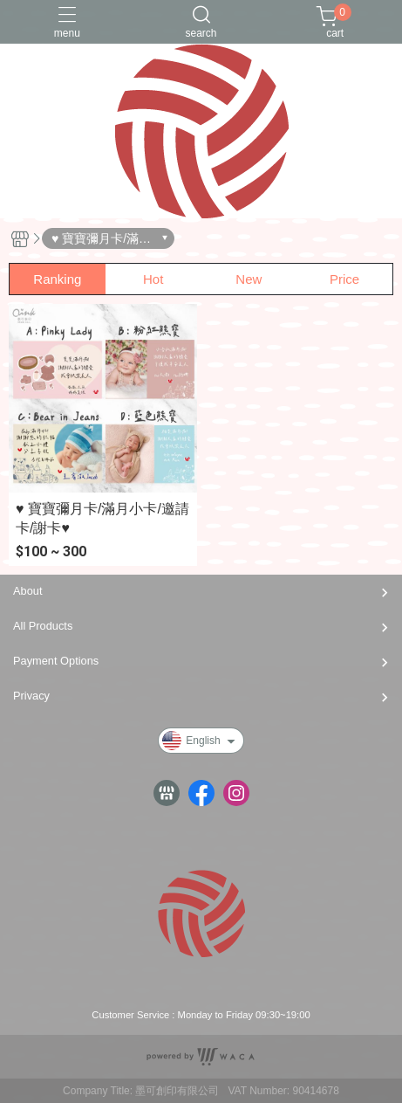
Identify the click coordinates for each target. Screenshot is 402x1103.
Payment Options (56, 660)
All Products (42, 625)
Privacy (31, 695)
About (27, 590)
